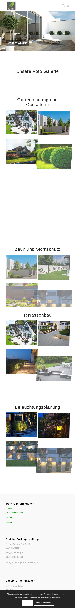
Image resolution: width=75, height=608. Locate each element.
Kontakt (9, 522)
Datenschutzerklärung (14, 513)
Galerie (9, 518)
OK (27, 603)
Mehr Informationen (44, 603)
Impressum (10, 508)
